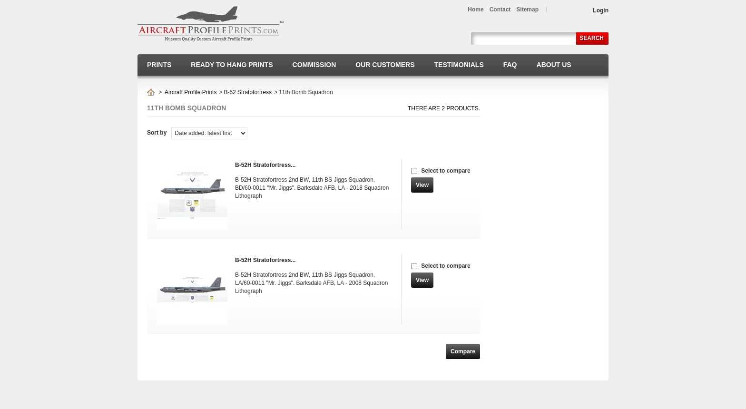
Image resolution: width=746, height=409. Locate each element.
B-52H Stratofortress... (265, 165)
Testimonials (459, 64)
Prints (159, 64)
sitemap (527, 9)
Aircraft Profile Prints (190, 92)
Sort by (157, 132)
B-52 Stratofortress (248, 92)
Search (591, 38)
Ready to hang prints (232, 64)
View (422, 185)
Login (601, 10)
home (475, 9)
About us (554, 64)
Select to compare (445, 170)
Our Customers (384, 64)
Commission (314, 64)
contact (500, 9)
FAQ (510, 64)
